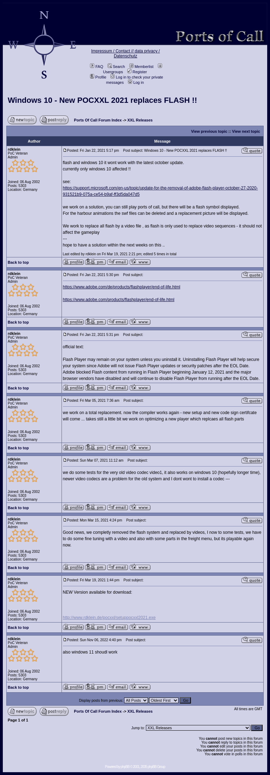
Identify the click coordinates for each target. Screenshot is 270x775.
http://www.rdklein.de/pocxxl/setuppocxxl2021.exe (109, 617)
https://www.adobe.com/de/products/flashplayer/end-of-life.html (121, 287)
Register (137, 72)
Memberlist (141, 66)
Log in (136, 82)
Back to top (18, 262)
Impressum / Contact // (113, 51)
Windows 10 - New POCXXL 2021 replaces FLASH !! (102, 100)
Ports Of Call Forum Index (98, 120)
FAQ (96, 66)
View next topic (246, 131)
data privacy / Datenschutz (137, 53)
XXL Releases (140, 120)
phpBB (125, 767)
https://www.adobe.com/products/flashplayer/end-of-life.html (118, 299)
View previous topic (209, 131)
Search (116, 66)
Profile (98, 77)
